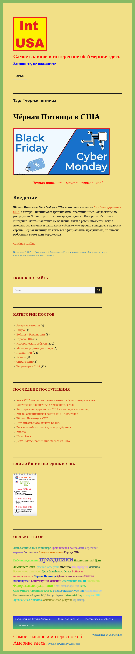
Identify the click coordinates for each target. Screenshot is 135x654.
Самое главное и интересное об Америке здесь (66, 56)
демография (79, 567)
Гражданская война (64, 547)
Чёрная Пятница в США (56, 116)
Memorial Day (73, 595)
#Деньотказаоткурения (68, 590)
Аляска (21, 432)
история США (92, 595)
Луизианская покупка (27, 600)
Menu (20, 76)
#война (65, 567)
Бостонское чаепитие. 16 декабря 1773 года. (45, 404)
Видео (20, 330)
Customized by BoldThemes (107, 634)
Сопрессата (31, 552)
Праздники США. (25, 625)
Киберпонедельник (24, 255)
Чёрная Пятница (45, 255)
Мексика (94, 567)
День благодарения (66, 585)
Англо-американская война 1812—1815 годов (47, 413)
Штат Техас (24, 436)
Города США (24, 339)
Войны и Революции (30, 334)
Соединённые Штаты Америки (35, 618)
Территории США (70, 618)
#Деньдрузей (21, 580)
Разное (21, 357)
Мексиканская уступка (57, 600)
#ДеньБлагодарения (69, 576)
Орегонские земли (74, 580)
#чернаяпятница (96, 252)
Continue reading (24, 243)
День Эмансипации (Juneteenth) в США (43, 441)
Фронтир (79, 600)
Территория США (28, 366)
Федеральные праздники (33, 586)
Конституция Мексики (46, 580)
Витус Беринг (56, 595)
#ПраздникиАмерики (74, 252)
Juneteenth (93, 580)
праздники (56, 559)
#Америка (55, 252)
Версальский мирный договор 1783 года (43, 427)
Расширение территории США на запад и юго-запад (52, 409)
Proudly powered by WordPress (64, 644)
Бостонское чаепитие (27, 571)
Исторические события (32, 343)
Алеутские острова (51, 552)
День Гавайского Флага (56, 571)
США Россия (24, 361)
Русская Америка (47, 567)
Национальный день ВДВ (29, 595)
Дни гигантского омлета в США (38, 422)
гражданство (93, 590)
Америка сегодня (28, 325)
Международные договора (34, 348)
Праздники (40, 252)
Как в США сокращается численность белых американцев (55, 400)
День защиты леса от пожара (32, 547)
